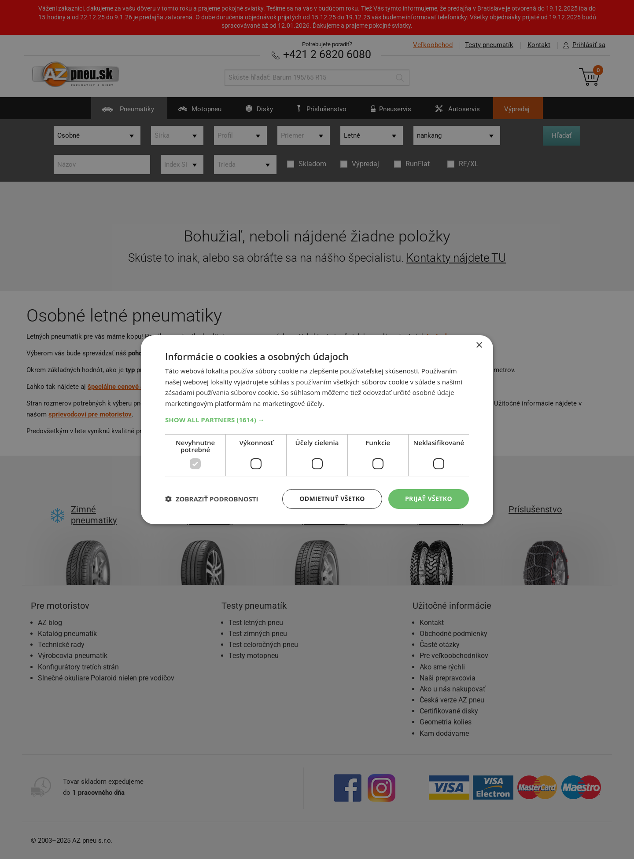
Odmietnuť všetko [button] (332, 498)
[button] (317, 420)
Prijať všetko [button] (428, 498)
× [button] (479, 345)
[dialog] (317, 429)
